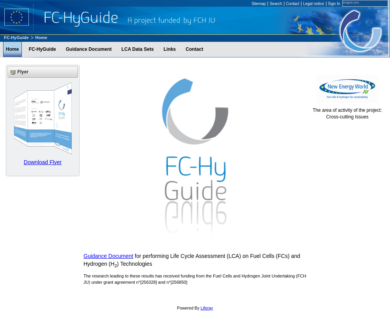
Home (41, 37)
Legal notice (313, 4)
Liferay (206, 308)
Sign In (334, 4)
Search (275, 4)
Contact (292, 4)
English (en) (351, 2)
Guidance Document (108, 256)
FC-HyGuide (16, 37)
